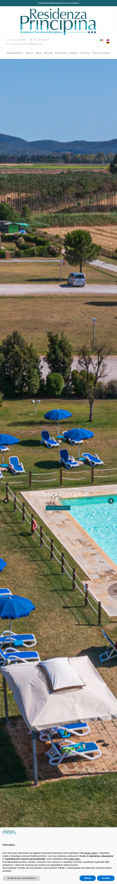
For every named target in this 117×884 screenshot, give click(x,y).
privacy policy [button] (91, 853)
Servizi (30, 53)
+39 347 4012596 (17, 40)
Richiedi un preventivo (58, 508)
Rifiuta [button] (87, 878)
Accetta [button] (106, 878)
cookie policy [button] (74, 859)
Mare (39, 53)
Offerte (73, 53)
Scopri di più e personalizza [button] (21, 878)
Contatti (85, 53)
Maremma (61, 53)
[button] (113, 832)
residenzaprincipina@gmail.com (25, 44)
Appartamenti (15, 53)
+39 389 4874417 (41, 40)
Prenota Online (101, 53)
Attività (48, 53)
